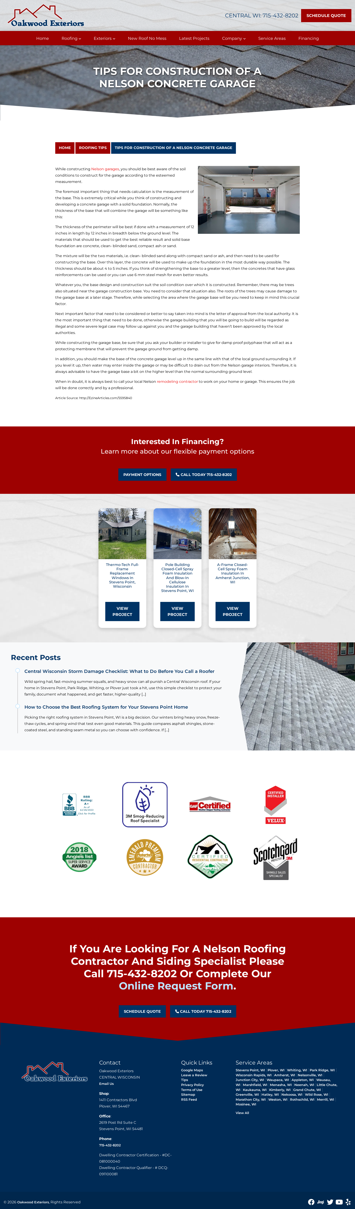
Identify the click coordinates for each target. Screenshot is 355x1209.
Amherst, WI (284, 1075)
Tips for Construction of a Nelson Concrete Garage (173, 148)
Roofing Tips (93, 148)
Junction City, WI (250, 1080)
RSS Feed (189, 1100)
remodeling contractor (177, 381)
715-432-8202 (110, 1145)
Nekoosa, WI (291, 1095)
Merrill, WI (325, 1100)
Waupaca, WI (278, 1080)
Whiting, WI (297, 1070)
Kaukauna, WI (255, 1090)
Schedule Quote (326, 15)
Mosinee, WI (246, 1104)
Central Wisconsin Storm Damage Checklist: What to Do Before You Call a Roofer (119, 671)
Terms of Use (191, 1090)
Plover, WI (276, 1070)
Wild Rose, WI (316, 1095)
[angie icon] (321, 1202)
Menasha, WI (281, 1085)
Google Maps (192, 1070)
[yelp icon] (348, 1202)
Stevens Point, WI (250, 1070)
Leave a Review (194, 1075)
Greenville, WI (247, 1095)
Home (65, 148)
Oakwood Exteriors (33, 1202)
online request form (176, 986)
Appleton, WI (303, 1080)
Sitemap (188, 1095)
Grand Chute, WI (307, 1090)
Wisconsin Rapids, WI (254, 1075)
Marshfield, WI (255, 1085)
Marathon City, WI (251, 1100)
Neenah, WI (304, 1085)
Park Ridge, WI (322, 1070)
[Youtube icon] (339, 1202)
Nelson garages (105, 169)
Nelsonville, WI (310, 1075)
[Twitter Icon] (330, 1202)
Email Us (106, 1084)
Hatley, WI (270, 1095)
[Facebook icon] (311, 1202)
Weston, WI (278, 1100)
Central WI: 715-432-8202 (261, 15)
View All (242, 1113)
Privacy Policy (192, 1085)
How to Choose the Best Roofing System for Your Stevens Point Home (106, 707)
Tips (184, 1080)
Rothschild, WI (302, 1100)
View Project (122, 611)
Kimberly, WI (280, 1090)
